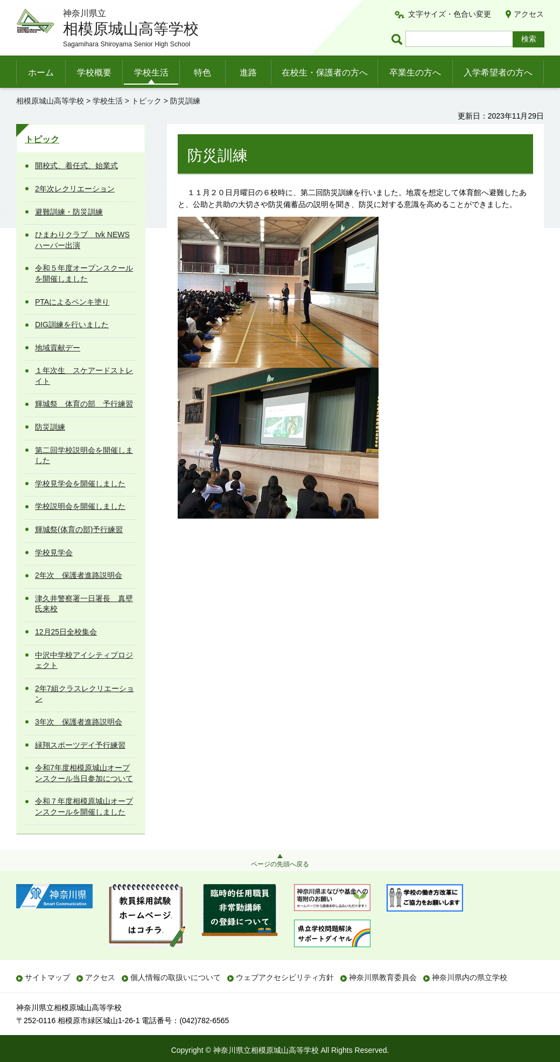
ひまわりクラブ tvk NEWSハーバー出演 (82, 240)
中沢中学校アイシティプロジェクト (84, 660)
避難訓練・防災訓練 (69, 212)
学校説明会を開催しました (80, 506)
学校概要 (94, 72)
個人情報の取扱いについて (175, 977)
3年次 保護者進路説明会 (78, 722)
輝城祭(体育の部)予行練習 (79, 529)
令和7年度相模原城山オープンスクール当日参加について (84, 773)
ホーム (41, 72)
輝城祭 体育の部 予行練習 (84, 403)
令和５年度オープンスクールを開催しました (84, 273)
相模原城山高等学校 (50, 100)
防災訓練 (50, 427)
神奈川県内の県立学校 (469, 977)
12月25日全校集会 (66, 631)
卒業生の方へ (415, 72)
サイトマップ (47, 977)
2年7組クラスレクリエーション (84, 694)
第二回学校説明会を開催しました (84, 455)
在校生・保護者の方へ (325, 72)
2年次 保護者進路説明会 (78, 575)
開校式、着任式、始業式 (76, 165)
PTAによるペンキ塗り (72, 302)
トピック (146, 100)
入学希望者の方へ (498, 72)
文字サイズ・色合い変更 (449, 14)
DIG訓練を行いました (72, 324)
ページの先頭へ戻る (280, 864)
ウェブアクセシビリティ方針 (285, 977)
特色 (202, 72)
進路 (248, 72)
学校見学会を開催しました (80, 483)
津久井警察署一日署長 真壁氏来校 (84, 603)
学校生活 (151, 72)
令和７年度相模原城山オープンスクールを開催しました (84, 806)
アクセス (529, 14)
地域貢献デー (57, 347)
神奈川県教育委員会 (383, 977)
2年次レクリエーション (75, 188)
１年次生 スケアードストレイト (84, 375)
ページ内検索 (398, 39)
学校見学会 (54, 552)
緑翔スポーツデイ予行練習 (80, 745)
